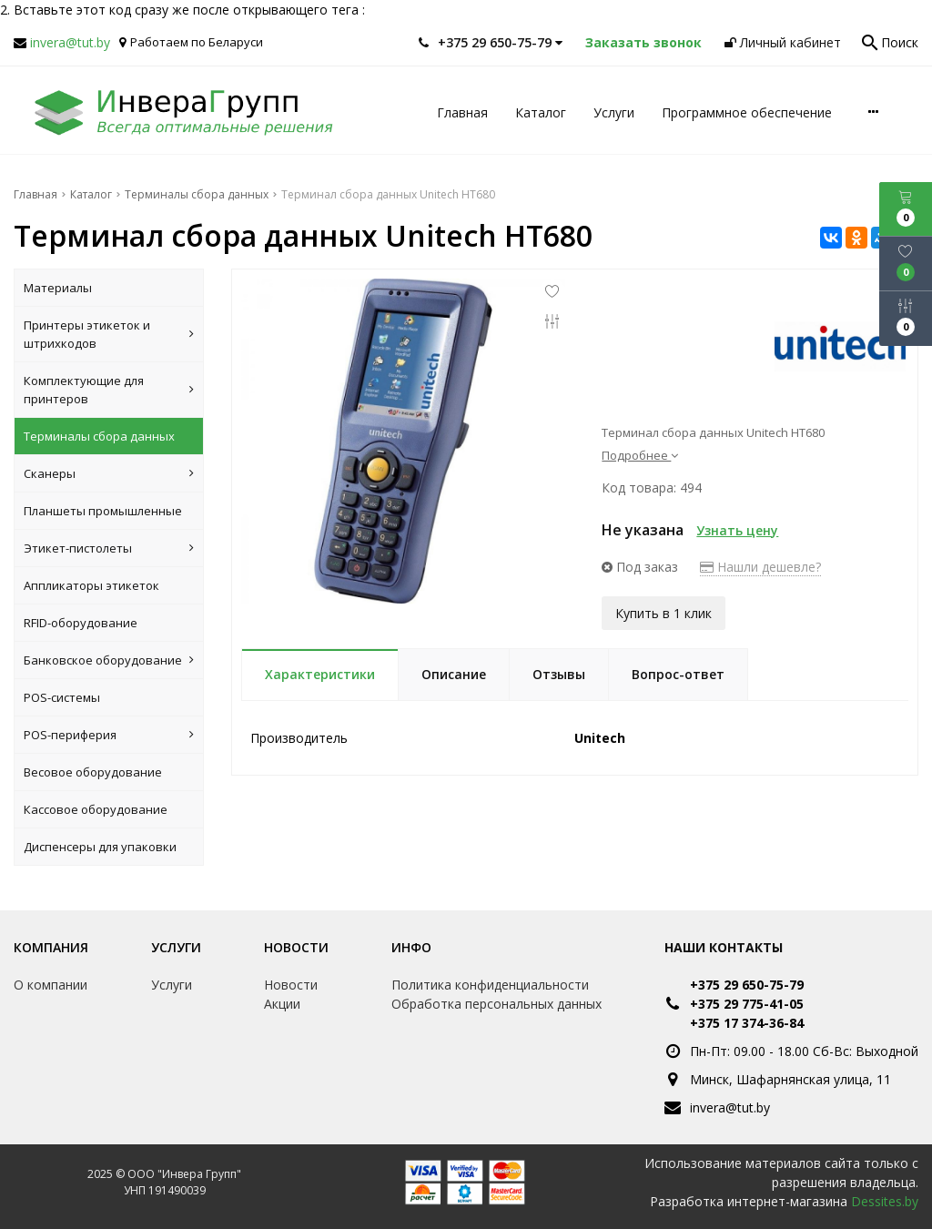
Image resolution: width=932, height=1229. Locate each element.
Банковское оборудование (109, 660)
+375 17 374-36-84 (747, 1022)
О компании (50, 984)
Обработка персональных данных (496, 1003)
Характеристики (320, 672)
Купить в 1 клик (663, 611)
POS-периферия (109, 735)
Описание (453, 672)
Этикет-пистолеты (109, 548)
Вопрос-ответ (678, 672)
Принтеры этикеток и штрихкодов (109, 334)
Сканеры (109, 473)
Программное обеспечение (747, 112)
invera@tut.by (70, 42)
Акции (282, 1003)
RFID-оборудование (80, 622)
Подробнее (640, 455)
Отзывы (558, 672)
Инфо (411, 947)
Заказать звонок (643, 42)
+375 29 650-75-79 (747, 984)
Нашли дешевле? (760, 566)
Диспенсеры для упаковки (100, 846)
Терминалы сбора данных (99, 436)
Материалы (58, 287)
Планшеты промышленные (103, 511)
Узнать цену (737, 530)
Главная (462, 112)
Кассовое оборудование (95, 809)
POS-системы (62, 697)
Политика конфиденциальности (490, 984)
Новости (296, 947)
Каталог (540, 112)
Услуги (613, 112)
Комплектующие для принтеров (109, 389)
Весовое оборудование (93, 772)
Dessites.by (884, 1201)
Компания (51, 947)
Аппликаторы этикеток (91, 585)
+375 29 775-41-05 (747, 1003)
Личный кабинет (782, 42)
